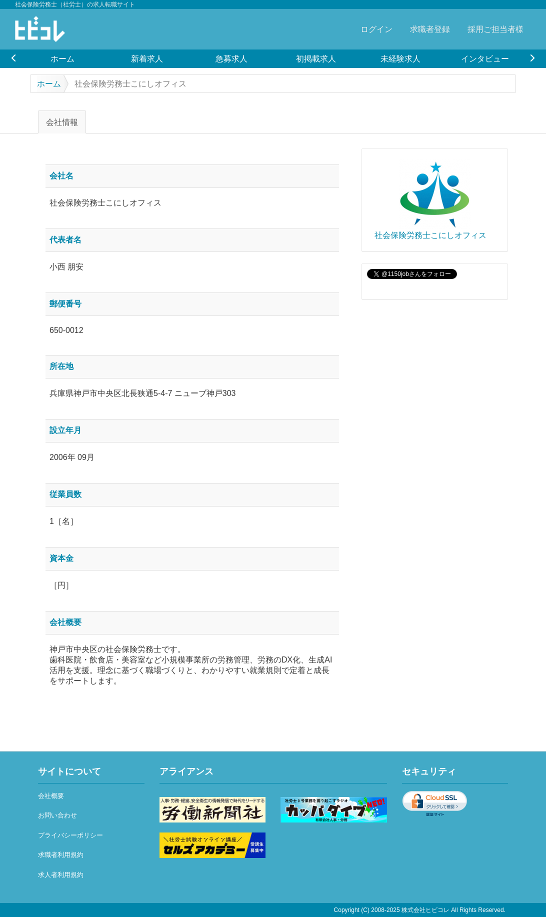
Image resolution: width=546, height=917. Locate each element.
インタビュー (485, 58)
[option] (62, 58)
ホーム (62, 58)
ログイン (376, 29)
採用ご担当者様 (496, 29)
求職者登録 (430, 29)
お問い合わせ (57, 815)
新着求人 (147, 58)
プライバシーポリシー (70, 835)
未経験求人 (400, 58)
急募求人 (232, 58)
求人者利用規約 (61, 874)
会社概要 (51, 796)
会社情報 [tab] (62, 122)
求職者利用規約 (61, 854)
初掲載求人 (316, 58)
